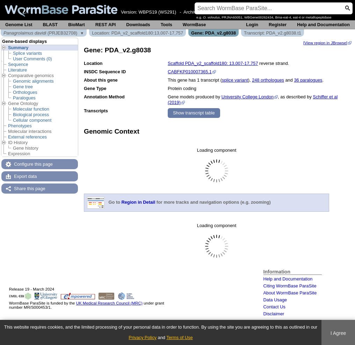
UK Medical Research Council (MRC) (109, 303)
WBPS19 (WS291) (157, 12)
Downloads (138, 24)
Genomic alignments (33, 81)
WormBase (194, 24)
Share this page (29, 188)
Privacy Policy (143, 337)
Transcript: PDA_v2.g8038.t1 (272, 33)
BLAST (50, 24)
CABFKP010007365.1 (190, 71)
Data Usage (275, 299)
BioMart (76, 24)
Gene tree (23, 86)
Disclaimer (273, 313)
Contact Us (274, 306)
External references (27, 137)
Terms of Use (179, 337)
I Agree (338, 333)
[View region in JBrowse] (325, 43)
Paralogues (24, 97)
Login (252, 24)
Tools (166, 24)
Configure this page (33, 164)
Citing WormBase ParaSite (290, 285)
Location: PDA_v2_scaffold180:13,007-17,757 (137, 33)
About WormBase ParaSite (290, 292)
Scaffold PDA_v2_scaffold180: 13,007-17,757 (213, 63)
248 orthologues (268, 80)
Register (278, 24)
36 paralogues (308, 80)
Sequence (18, 64)
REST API (105, 24)
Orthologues (25, 92)
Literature (17, 70)
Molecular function (31, 109)
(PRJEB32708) (40, 33)
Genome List (18, 24)
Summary (18, 47)
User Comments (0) (32, 58)
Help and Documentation (323, 24)
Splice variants (27, 53)
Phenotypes (20, 125)
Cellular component (32, 120)
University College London (248, 96)
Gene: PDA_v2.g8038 (213, 33)
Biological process (31, 114)
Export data (25, 176)
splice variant (235, 80)
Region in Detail (138, 202)
